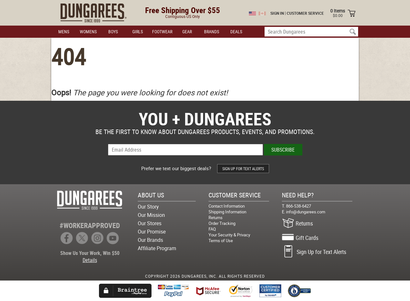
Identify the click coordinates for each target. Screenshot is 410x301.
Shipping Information (227, 212)
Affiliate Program (157, 248)
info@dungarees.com (305, 212)
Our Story (148, 206)
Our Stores (149, 223)
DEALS (236, 31)
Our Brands (150, 239)
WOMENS (88, 31)
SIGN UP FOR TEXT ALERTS (243, 168)
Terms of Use (221, 240)
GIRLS (137, 31)
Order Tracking (222, 223)
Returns (216, 217)
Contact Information (227, 206)
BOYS (113, 31)
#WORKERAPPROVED (90, 225)
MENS (63, 31)
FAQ (212, 229)
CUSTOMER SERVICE (305, 13)
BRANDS (211, 31)
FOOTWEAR (162, 31)
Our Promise (152, 231)
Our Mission (151, 214)
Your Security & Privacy (229, 235)
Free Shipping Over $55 (182, 10)
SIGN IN (277, 13)
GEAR (187, 31)
